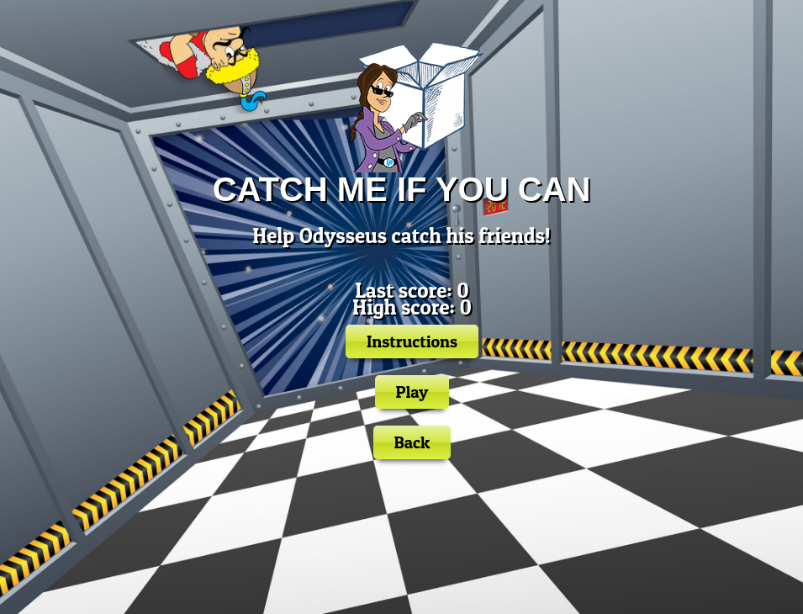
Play (412, 392)
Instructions (412, 341)
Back (412, 442)
